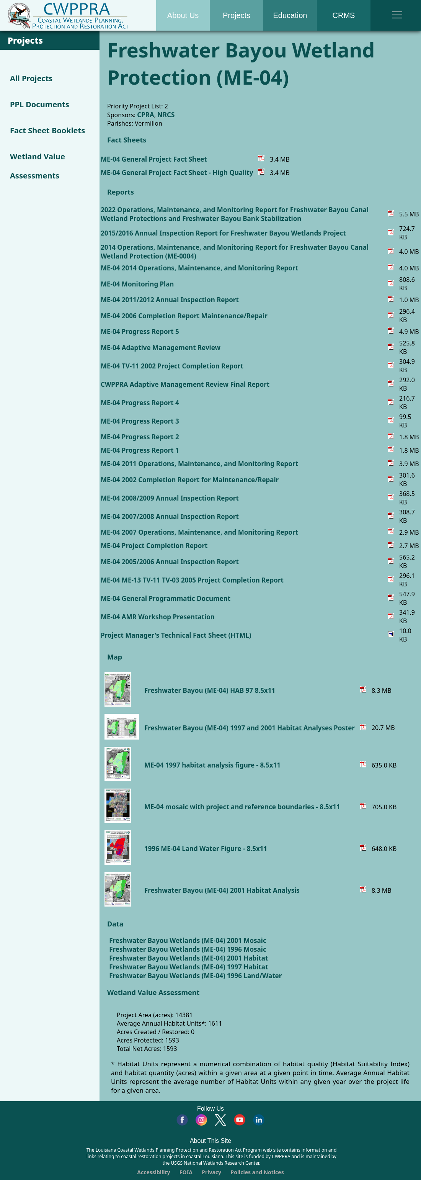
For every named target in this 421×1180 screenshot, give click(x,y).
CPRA (145, 114)
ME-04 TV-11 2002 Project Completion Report (172, 366)
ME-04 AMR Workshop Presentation (158, 616)
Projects (236, 15)
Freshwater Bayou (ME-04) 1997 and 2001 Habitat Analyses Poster (249, 727)
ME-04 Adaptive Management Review (160, 347)
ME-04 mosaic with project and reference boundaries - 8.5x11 (242, 806)
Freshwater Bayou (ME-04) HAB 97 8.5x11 (209, 690)
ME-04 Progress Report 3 (140, 421)
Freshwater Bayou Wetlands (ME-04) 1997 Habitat (188, 966)
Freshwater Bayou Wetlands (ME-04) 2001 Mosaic (187, 940)
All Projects (31, 78)
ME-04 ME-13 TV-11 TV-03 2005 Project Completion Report (192, 580)
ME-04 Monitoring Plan (137, 284)
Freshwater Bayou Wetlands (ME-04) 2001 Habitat (188, 958)
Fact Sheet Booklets (47, 130)
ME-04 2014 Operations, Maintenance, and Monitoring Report (199, 267)
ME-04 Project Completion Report (154, 545)
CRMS (344, 15)
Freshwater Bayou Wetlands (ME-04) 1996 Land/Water (195, 975)
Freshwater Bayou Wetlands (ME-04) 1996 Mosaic (187, 949)
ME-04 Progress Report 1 (140, 450)
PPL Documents (39, 104)
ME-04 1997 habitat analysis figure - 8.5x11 (212, 765)
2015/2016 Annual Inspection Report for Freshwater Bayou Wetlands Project (223, 233)
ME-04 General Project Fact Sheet (154, 159)
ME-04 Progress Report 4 (140, 402)
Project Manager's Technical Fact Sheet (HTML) (176, 635)
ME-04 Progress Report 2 (140, 436)
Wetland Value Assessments (37, 166)
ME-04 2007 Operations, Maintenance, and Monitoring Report (199, 532)
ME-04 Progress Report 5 (140, 331)
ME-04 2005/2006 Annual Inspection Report (170, 561)
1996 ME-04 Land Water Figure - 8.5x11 (205, 848)
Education (290, 15)
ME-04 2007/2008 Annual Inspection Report (170, 516)
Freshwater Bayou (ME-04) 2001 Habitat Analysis (222, 890)
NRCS (166, 114)
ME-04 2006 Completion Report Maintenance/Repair (184, 315)
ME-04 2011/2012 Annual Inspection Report (170, 299)
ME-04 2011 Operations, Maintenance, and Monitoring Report (199, 463)
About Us (183, 15)
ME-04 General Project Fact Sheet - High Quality (177, 172)
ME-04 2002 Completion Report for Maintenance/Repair (190, 479)
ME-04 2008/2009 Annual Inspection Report (170, 498)
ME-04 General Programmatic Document (165, 598)
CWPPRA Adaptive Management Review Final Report (185, 384)
